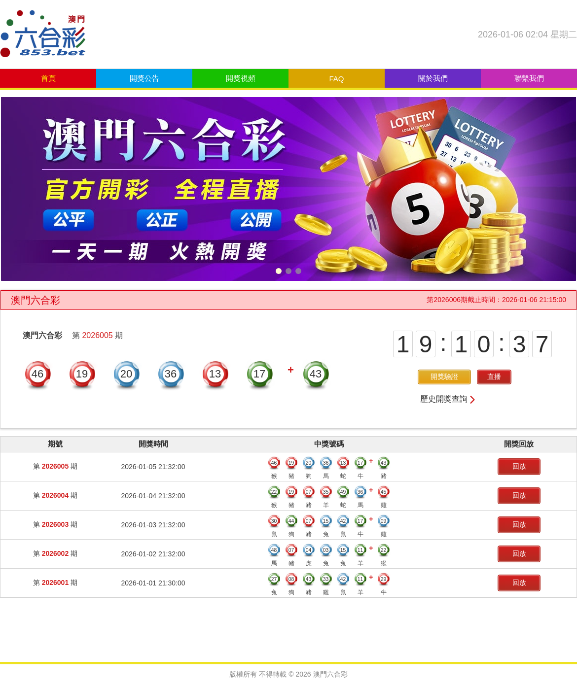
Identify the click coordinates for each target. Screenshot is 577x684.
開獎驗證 (444, 376)
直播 (494, 376)
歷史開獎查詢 (448, 399)
